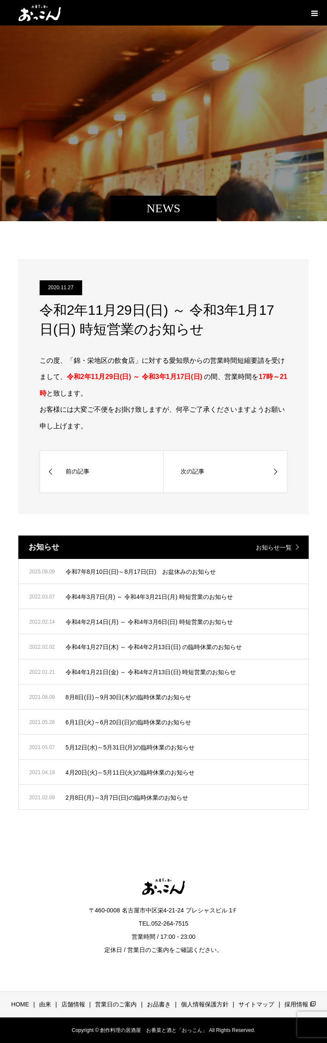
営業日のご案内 (116, 1004)
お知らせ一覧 (274, 547)
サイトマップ (256, 1004)
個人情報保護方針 (205, 1004)
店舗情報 (73, 1004)
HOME (20, 1004)
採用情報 (300, 1004)
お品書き (159, 1004)
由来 (45, 1004)
